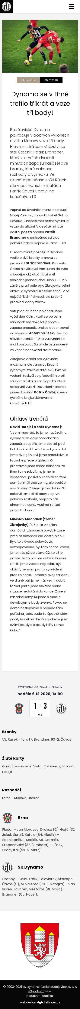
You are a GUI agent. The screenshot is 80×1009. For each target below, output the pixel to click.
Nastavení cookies (40, 996)
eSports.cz (36, 991)
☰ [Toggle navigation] (71, 6)
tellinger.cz (52, 1002)
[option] (40, 945)
